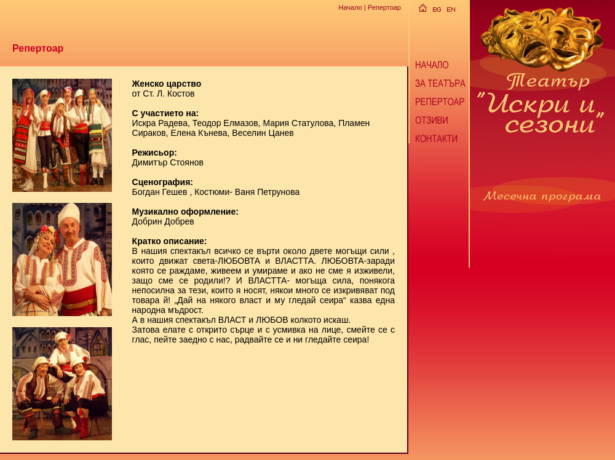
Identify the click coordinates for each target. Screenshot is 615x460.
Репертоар (384, 7)
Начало (350, 7)
